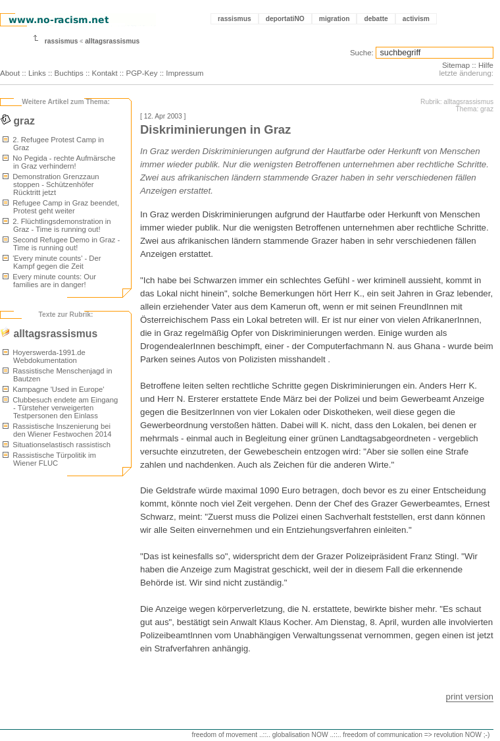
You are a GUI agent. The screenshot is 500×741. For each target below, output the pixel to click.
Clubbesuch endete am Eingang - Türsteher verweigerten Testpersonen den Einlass (60, 408)
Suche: (362, 53)
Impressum (184, 73)
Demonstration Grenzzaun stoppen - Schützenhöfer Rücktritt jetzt (51, 184)
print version (469, 696)
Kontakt (105, 73)
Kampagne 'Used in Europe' (54, 389)
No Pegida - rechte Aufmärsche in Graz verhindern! (59, 162)
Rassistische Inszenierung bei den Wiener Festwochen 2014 (57, 430)
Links (37, 73)
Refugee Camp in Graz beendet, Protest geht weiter (61, 207)
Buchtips (69, 73)
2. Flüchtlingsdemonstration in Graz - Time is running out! (57, 225)
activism (416, 18)
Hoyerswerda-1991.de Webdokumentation (44, 356)
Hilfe (485, 65)
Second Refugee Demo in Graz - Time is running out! (61, 244)
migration (334, 18)
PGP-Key (141, 73)
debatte (376, 18)
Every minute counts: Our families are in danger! (49, 280)
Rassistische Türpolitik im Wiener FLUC (49, 459)
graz (17, 120)
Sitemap (456, 65)
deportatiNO (285, 18)
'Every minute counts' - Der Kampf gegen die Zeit (52, 262)
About (10, 73)
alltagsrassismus (112, 41)
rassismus (234, 18)
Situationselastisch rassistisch (57, 445)
